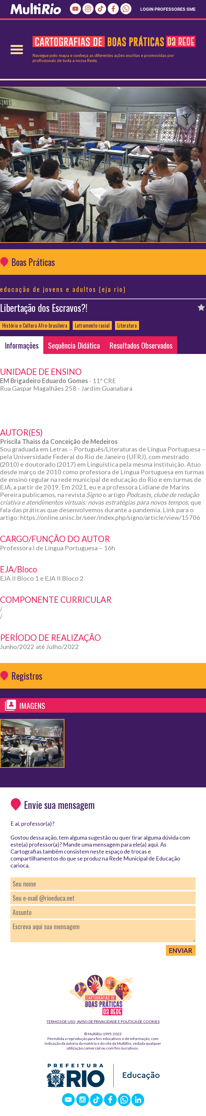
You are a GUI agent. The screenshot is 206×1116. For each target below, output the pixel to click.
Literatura (127, 325)
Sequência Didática (74, 345)
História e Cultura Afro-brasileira (34, 325)
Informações (22, 345)
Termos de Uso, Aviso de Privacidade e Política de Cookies (103, 1021)
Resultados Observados (141, 345)
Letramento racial (92, 325)
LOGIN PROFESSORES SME (168, 9)
